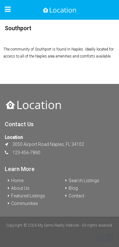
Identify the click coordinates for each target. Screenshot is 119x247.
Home (17, 180)
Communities (24, 203)
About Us (20, 188)
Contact (76, 195)
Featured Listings (28, 195)
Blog (73, 188)
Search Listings (84, 180)
